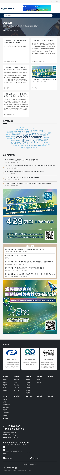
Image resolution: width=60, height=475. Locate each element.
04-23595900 (13, 432)
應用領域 (50, 376)
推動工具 (5, 399)
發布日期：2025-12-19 (38, 61)
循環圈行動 (8, 168)
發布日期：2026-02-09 (10, 88)
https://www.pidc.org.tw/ (11, 447)
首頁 (4, 30)
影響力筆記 (6, 407)
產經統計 (39, 382)
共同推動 (5, 415)
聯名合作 (5, 390)
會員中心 (5, 418)
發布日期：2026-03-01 (10, 61)
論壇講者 (5, 402)
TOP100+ (16, 382)
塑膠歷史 (39, 379)
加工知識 (28, 385)
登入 (51, 1)
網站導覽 (5, 382)
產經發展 (28, 379)
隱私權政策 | (33, 464)
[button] (29, 371)
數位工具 (16, 390)
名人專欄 (28, 390)
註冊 (57, 1)
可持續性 (28, 393)
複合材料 (7, 185)
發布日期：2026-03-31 (38, 88)
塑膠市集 (50, 396)
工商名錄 (16, 387)
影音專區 (5, 410)
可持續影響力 (6, 404)
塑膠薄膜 (7, 174)
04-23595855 (36, 458)
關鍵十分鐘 (29, 396)
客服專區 (5, 385)
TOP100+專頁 (6, 412)
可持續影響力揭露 (9, 180)
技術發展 (28, 382)
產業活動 (16, 385)
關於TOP (5, 379)
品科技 (30, 470)
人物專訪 (28, 387)
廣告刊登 (5, 387)
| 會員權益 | (26, 464)
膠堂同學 (39, 396)
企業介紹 (7, 162)
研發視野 (16, 379)
